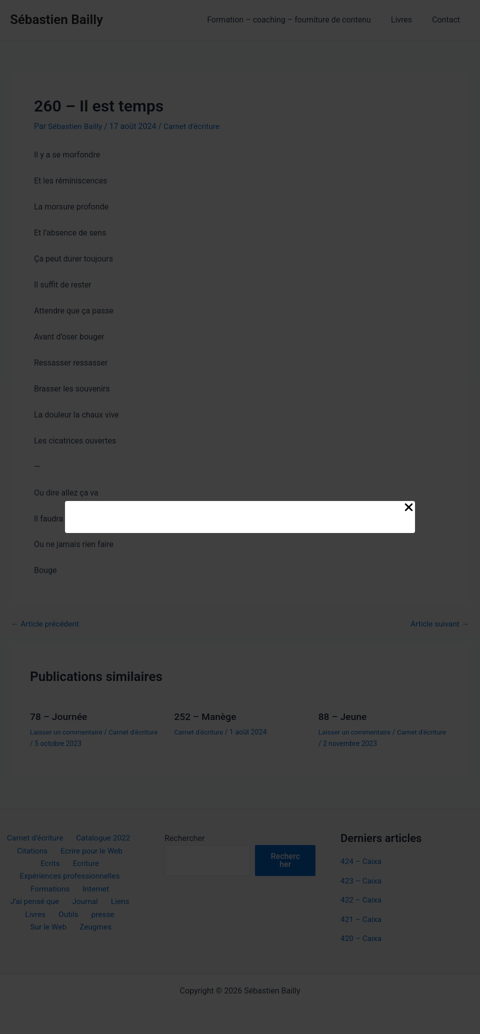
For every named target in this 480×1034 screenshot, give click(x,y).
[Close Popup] (408, 508)
